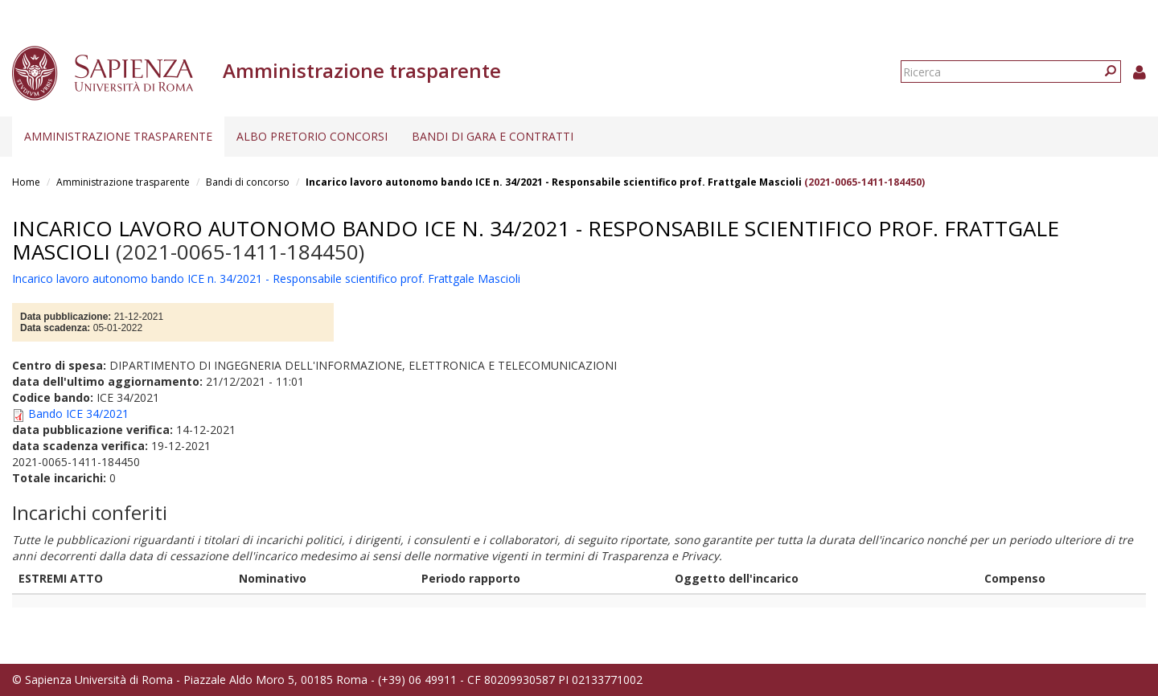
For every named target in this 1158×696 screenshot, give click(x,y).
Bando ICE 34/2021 (78, 413)
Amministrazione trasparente (118, 136)
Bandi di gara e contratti (492, 136)
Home (26, 182)
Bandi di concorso (248, 182)
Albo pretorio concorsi (312, 136)
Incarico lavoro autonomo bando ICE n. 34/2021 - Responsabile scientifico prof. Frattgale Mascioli (554, 182)
